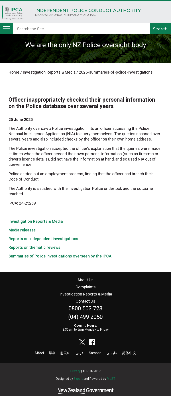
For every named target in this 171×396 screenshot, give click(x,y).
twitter (82, 342)
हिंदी (52, 353)
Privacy (75, 371)
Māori (39, 353)
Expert (78, 378)
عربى (80, 353)
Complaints (85, 287)
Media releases (22, 230)
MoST (111, 378)
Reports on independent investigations (43, 238)
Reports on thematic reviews (34, 247)
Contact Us (85, 301)
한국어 (65, 353)
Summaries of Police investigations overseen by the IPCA (60, 256)
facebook (92, 342)
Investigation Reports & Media (35, 221)
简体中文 (129, 353)
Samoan (95, 353)
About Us (85, 279)
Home (13, 14)
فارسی (111, 353)
